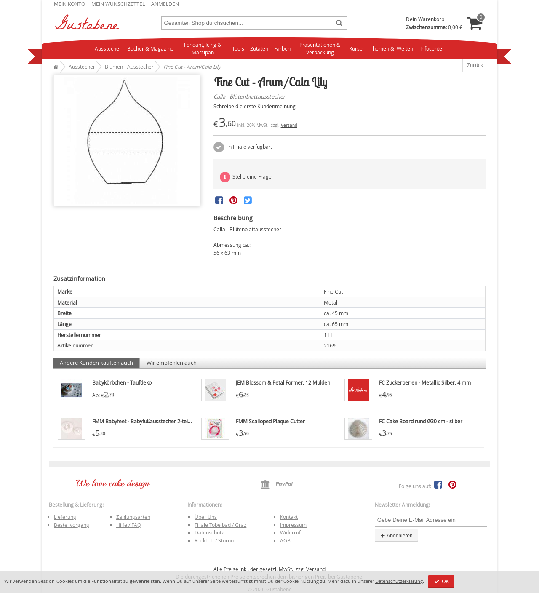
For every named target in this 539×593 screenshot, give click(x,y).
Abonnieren (396, 536)
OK (441, 582)
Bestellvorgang (71, 524)
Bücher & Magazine (150, 48)
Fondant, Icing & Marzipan (202, 48)
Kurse (356, 48)
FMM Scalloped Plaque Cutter (270, 421)
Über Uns (206, 516)
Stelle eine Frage (246, 177)
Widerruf (290, 532)
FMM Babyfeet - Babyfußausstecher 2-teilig (142, 421)
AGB (285, 540)
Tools (238, 48)
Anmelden (165, 3)
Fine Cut (333, 291)
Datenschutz (209, 532)
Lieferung (65, 516)
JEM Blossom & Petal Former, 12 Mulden (283, 382)
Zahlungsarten (133, 516)
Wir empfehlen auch (172, 362)
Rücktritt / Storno (214, 540)
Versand (289, 125)
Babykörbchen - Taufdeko (122, 382)
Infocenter (432, 48)
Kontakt (289, 516)
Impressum (293, 524)
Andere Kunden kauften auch (96, 362)
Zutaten (259, 48)
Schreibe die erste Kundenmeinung (254, 106)
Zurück (475, 64)
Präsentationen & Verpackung (319, 48)
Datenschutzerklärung (399, 581)
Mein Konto (69, 3)
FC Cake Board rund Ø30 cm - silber (420, 421)
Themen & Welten (391, 48)
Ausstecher (108, 48)
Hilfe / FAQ (128, 524)
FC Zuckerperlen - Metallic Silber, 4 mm (425, 382)
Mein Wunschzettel (118, 3)
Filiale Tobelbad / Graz (220, 524)
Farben (282, 48)
